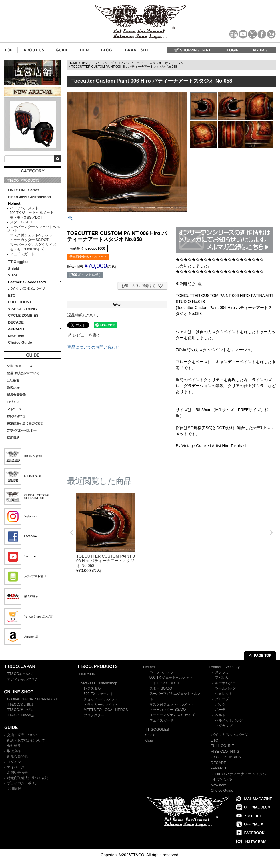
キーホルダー (225, 683)
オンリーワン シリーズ (98, 63)
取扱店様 (14, 751)
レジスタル (92, 688)
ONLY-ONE (88, 674)
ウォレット (223, 694)
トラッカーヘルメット (101, 705)
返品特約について (83, 315)
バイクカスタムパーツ (26, 288)
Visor (13, 275)
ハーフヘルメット (24, 208)
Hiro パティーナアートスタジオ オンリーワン (150, 63)
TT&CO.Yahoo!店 (21, 715)
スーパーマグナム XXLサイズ (33, 245)
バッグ (220, 704)
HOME (73, 63)
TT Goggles (18, 262)
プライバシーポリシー (24, 783)
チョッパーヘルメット (101, 699)
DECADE (16, 322)
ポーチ (220, 710)
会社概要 (14, 746)
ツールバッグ (225, 688)
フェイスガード (22, 254)
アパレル (222, 678)
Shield (14, 268)
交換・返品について (22, 735)
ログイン (14, 762)
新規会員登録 (17, 756)
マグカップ (223, 726)
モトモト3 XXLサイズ (27, 249)
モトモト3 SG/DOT (164, 683)
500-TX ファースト (98, 694)
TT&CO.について (20, 674)
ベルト (220, 715)
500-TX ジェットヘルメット (31, 213)
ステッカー (223, 672)
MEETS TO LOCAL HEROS (106, 710)
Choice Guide (20, 342)
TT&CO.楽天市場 (20, 704)
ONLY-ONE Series (23, 190)
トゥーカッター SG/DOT (29, 240)
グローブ (222, 699)
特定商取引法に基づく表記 (27, 778)
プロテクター (94, 715)
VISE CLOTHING (22, 309)
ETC (11, 295)
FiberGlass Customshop (29, 197)
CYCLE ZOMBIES (23, 315)
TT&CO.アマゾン (20, 710)
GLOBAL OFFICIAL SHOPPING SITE (33, 699)
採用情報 (14, 789)
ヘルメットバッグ (229, 720)
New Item (16, 336)
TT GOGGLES (157, 729)
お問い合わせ (17, 773)
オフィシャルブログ (22, 679)
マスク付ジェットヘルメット (33, 235)
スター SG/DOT (22, 222)
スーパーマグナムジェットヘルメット (33, 229)
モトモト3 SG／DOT (26, 218)
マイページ (15, 767)
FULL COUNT (20, 302)
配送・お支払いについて (26, 740)
